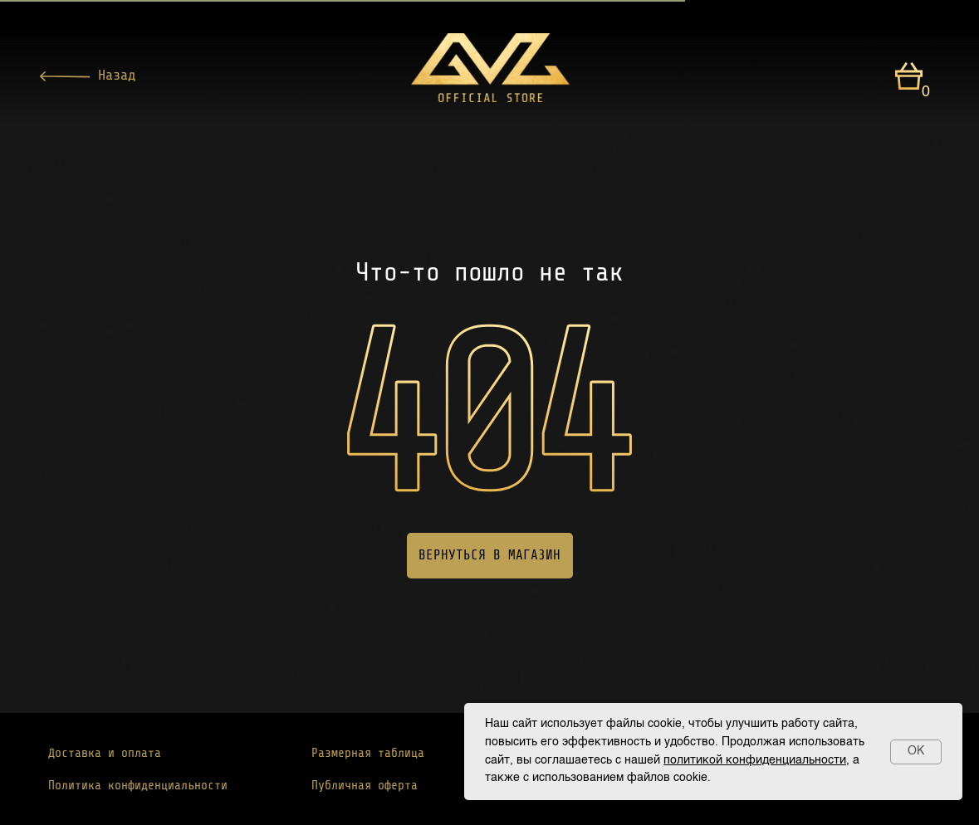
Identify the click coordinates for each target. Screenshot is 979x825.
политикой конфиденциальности (754, 760)
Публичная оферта (364, 786)
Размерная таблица (367, 753)
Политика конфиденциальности (138, 786)
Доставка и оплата (104, 753)
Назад (116, 75)
